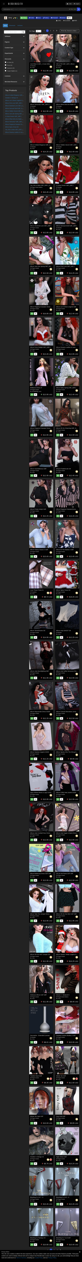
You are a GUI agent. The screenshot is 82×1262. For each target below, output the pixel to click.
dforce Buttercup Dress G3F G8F (40, 873)
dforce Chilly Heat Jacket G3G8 (66, 792)
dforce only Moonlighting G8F (39, 671)
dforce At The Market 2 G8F (65, 549)
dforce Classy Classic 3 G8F (39, 549)
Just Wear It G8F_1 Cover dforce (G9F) (42, 64)
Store (38, 17)
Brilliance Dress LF (36, 387)
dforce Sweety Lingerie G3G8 (39, 752)
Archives (20, 25)
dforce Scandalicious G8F (38, 468)
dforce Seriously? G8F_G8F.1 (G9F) (16, 121)
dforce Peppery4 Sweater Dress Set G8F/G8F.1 (19, 124)
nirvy (33, 67)
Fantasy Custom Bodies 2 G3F (66, 1035)
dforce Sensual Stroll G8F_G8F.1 (15, 108)
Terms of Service (21, 1257)
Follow (23, 17)
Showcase (12, 25)
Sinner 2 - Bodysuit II (62, 995)
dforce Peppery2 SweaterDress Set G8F (69, 509)
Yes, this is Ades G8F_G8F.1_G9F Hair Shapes (19, 129)
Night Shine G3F (61, 1157)
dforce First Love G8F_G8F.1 (13, 103)
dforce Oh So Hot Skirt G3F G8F (66, 914)
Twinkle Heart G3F (36, 1076)
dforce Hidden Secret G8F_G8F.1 (15, 111)
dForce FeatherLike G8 (63, 468)
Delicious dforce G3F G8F (38, 995)
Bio (69, 17)
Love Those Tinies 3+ (37, 590)
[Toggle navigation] (3, 3)
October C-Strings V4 (11, 98)
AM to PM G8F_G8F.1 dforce (65, 64)
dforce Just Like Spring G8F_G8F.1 (15, 113)
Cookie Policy (39, 1257)
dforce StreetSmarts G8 (37, 630)
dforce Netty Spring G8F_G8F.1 (66, 387)
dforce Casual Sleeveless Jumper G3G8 (69, 711)
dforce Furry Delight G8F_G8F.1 (40, 347)
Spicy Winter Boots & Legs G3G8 (40, 792)
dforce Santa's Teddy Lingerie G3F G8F (68, 954)
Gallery (46, 17)
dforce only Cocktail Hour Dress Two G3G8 (43, 833)
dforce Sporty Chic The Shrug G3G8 (67, 752)
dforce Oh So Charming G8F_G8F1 (67, 428)
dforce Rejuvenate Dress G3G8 (40, 711)
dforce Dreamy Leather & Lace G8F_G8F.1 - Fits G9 (20, 132)
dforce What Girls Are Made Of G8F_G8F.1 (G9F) (19, 119)
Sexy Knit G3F (60, 1116)
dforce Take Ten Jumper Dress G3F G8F (43, 914)
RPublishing (35, 391)
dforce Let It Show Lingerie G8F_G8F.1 (16, 100)
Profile (31, 17)
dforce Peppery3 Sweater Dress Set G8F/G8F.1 (45, 428)
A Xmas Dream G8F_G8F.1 (13, 116)
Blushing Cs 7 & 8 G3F (63, 1238)
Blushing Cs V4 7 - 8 (36, 1197)
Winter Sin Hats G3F (36, 1116)
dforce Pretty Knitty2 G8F (38, 509)
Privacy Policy (52, 1257)
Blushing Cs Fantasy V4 (37, 1238)
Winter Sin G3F (61, 1076)
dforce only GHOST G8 (63, 630)
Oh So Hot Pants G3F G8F (64, 873)
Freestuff (54, 17)
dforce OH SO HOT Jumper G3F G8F (42, 954)
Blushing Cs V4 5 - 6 (62, 1197)
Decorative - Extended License (40, 1035)
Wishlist (62, 17)
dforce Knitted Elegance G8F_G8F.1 (16, 95)
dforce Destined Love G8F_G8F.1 (15, 106)
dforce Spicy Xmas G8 (11, 127)
